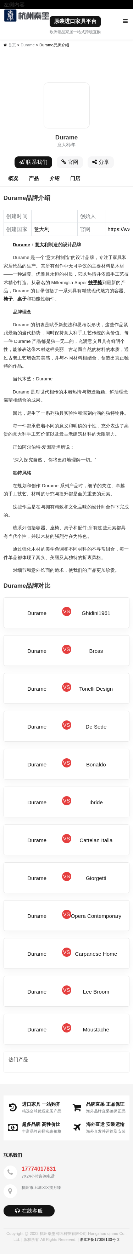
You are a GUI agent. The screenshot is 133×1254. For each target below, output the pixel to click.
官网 (70, 162)
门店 (75, 178)
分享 (100, 162)
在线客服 (29, 1211)
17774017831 (39, 1169)
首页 (12, 45)
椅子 (8, 298)
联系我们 (33, 162)
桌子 (22, 298)
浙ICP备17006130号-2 (100, 1239)
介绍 (55, 178)
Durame (28, 45)
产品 (34, 178)
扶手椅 (95, 282)
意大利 (42, 244)
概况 (13, 178)
